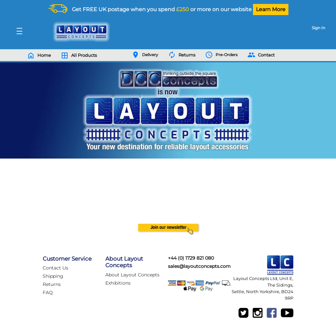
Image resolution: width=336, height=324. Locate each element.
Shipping (53, 276)
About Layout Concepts (132, 275)
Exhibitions (118, 283)
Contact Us (55, 268)
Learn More (270, 9)
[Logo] (80, 32)
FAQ (48, 292)
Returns (52, 284)
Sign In (318, 27)
